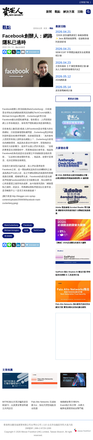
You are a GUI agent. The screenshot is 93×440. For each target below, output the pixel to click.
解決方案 (68, 11)
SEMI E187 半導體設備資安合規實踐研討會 (72, 54)
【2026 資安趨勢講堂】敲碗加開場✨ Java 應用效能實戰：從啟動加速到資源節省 (72, 38)
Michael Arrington (11, 230)
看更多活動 (73, 99)
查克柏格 (8, 236)
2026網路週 (60, 80)
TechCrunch (38, 230)
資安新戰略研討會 (63, 90)
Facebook (27, 225)
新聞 (49, 11)
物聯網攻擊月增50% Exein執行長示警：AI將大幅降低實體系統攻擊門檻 (72, 405)
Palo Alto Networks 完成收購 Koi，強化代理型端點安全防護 (43, 405)
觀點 (57, 11)
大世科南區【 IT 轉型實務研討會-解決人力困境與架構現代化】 (72, 68)
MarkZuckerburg (11, 225)
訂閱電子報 (84, 2)
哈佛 (26, 230)
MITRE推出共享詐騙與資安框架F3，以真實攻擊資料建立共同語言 (15, 405)
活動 (80, 11)
